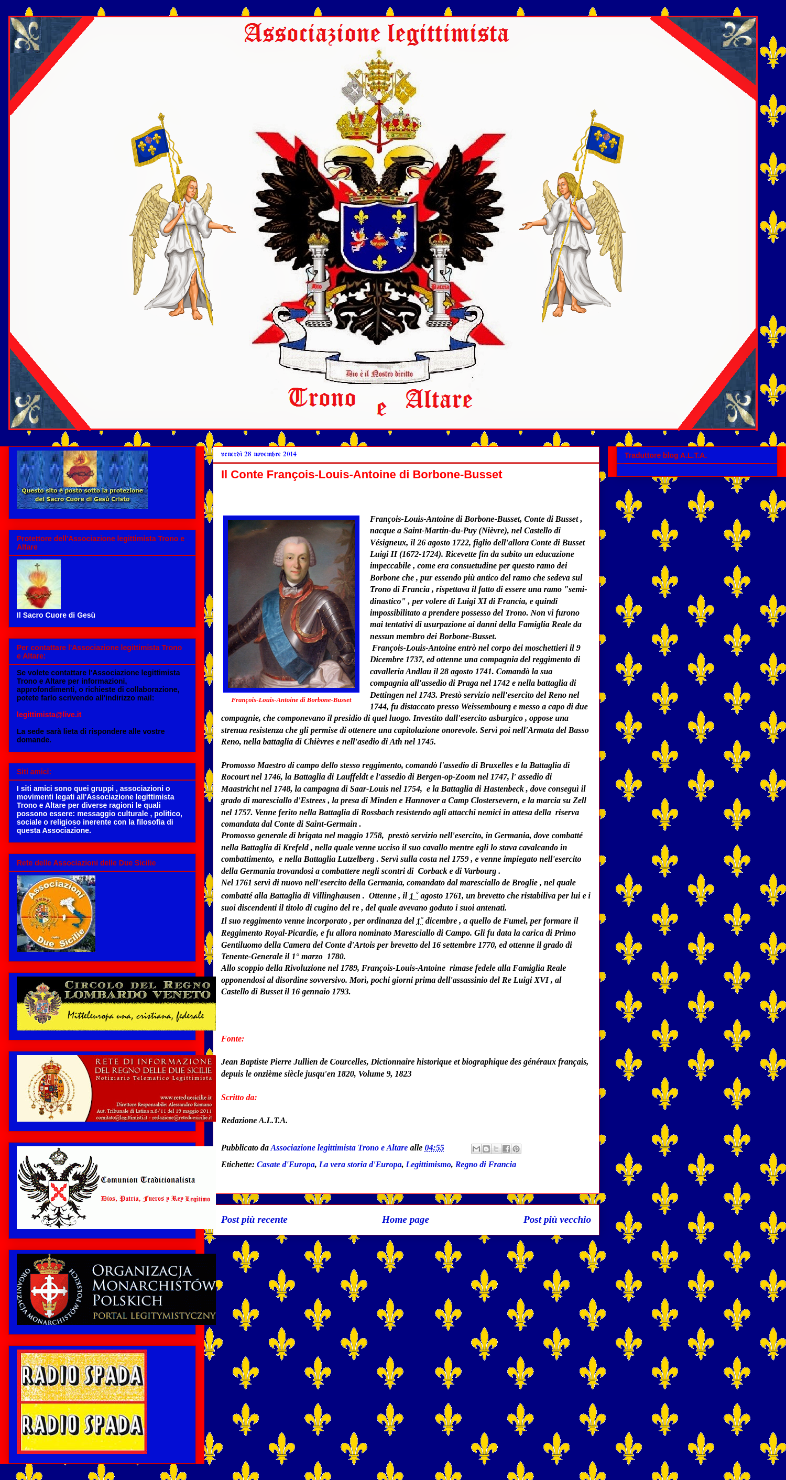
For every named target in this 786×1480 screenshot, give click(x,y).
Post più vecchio (557, 1219)
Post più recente (254, 1219)
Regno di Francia (485, 1164)
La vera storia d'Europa (360, 1164)
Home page (405, 1219)
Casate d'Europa (286, 1164)
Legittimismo (428, 1164)
